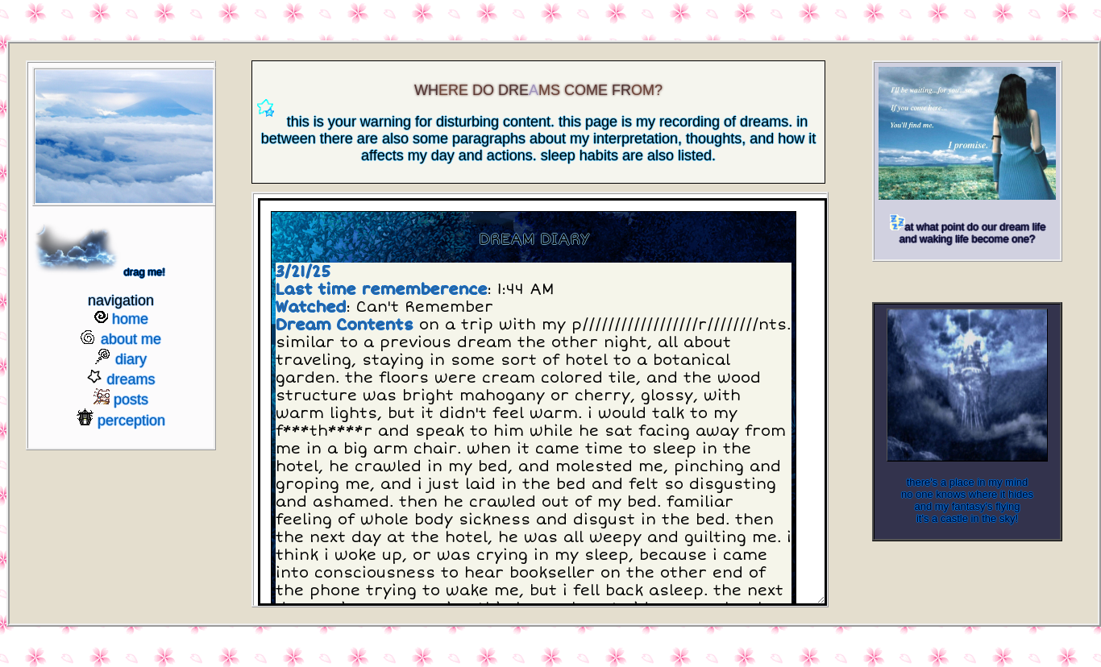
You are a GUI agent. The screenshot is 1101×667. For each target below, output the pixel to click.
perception (131, 420)
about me (131, 339)
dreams (130, 379)
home (130, 319)
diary (131, 359)
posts (131, 400)
